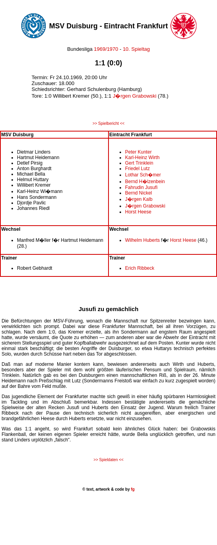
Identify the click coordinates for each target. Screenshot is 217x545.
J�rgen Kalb (138, 199)
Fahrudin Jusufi (141, 187)
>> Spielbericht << (108, 123)
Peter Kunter (138, 152)
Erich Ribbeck (139, 268)
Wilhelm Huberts (142, 240)
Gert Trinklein (139, 163)
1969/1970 (106, 49)
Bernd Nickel (138, 193)
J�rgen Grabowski (135, 96)
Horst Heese (138, 212)
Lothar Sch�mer (143, 175)
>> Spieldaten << (108, 460)
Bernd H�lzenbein (145, 181)
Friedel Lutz (137, 168)
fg (132, 489)
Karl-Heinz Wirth (142, 157)
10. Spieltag (136, 49)
